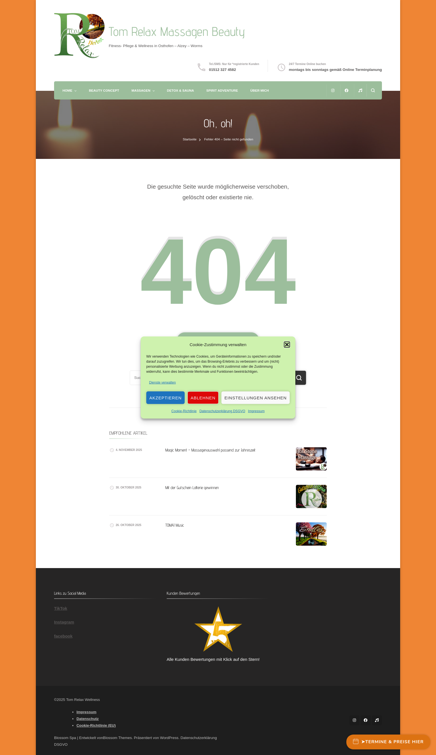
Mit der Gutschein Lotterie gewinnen (192, 487)
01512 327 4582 (222, 70)
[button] (287, 344)
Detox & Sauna (180, 90)
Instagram (64, 622)
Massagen (140, 90)
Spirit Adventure (222, 90)
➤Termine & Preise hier (388, 742)
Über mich (259, 90)
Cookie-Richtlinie (184, 411)
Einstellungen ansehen (255, 397)
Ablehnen (203, 397)
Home (67, 90)
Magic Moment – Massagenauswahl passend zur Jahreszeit (210, 450)
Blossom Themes (117, 738)
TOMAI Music (174, 525)
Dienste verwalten (162, 383)
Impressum (256, 411)
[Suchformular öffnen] (373, 90)
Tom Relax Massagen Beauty (177, 31)
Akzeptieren (165, 397)
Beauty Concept (104, 90)
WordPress (169, 738)
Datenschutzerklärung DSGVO (222, 411)
